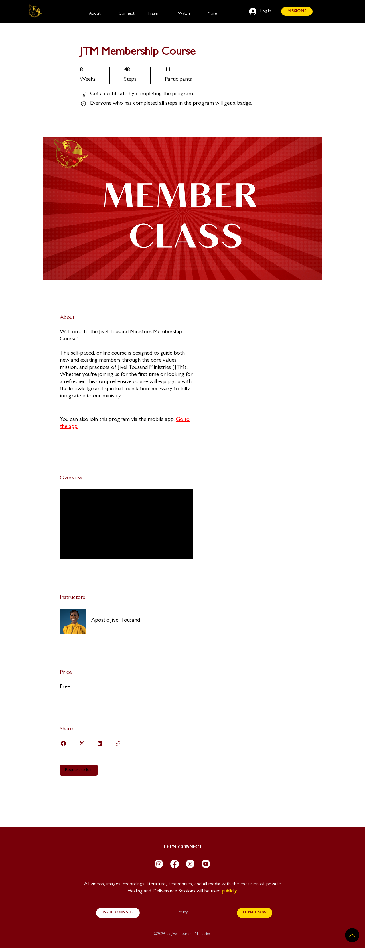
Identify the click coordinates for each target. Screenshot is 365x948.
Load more (76, 550)
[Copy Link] (118, 743)
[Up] (352, 935)
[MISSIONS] (297, 11)
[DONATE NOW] (254, 913)
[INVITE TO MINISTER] (118, 913)
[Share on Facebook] (63, 743)
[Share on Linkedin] (99, 743)
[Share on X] (81, 743)
